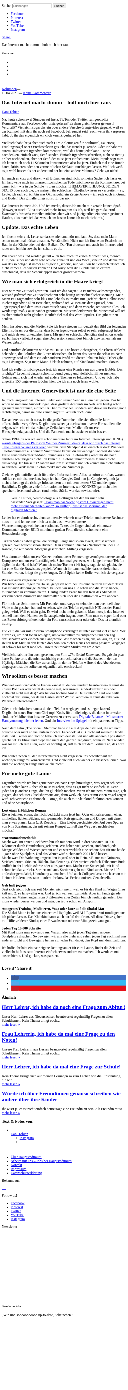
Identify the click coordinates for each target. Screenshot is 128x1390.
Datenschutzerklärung (26, 1173)
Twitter (16, 21)
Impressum (18, 1169)
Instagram (18, 29)
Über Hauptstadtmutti (26, 1157)
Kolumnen (9, 89)
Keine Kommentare (37, 93)
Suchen (59, 6)
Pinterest (17, 18)
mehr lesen (11, 1024)
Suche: (7, 6)
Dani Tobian (10, 112)
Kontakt (16, 1165)
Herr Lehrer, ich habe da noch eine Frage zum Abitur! (63, 1007)
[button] (15, 978)
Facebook (17, 14)
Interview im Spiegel (72, 720)
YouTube (17, 25)
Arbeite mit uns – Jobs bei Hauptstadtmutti (41, 1161)
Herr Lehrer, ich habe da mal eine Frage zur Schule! (61, 1067)
